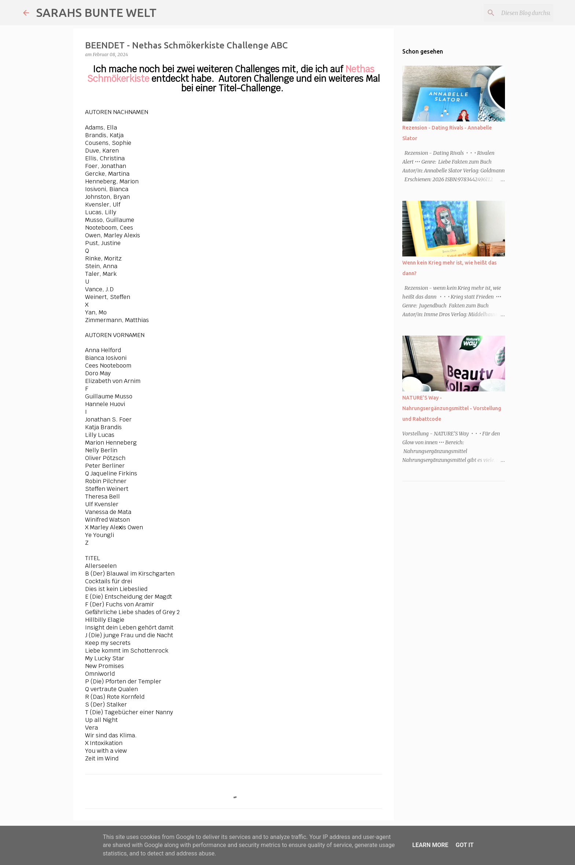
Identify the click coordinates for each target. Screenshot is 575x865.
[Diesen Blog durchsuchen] (514, 13)
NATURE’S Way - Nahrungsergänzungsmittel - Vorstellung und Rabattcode (451, 408)
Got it (464, 845)
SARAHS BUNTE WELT (96, 12)
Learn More (430, 845)
